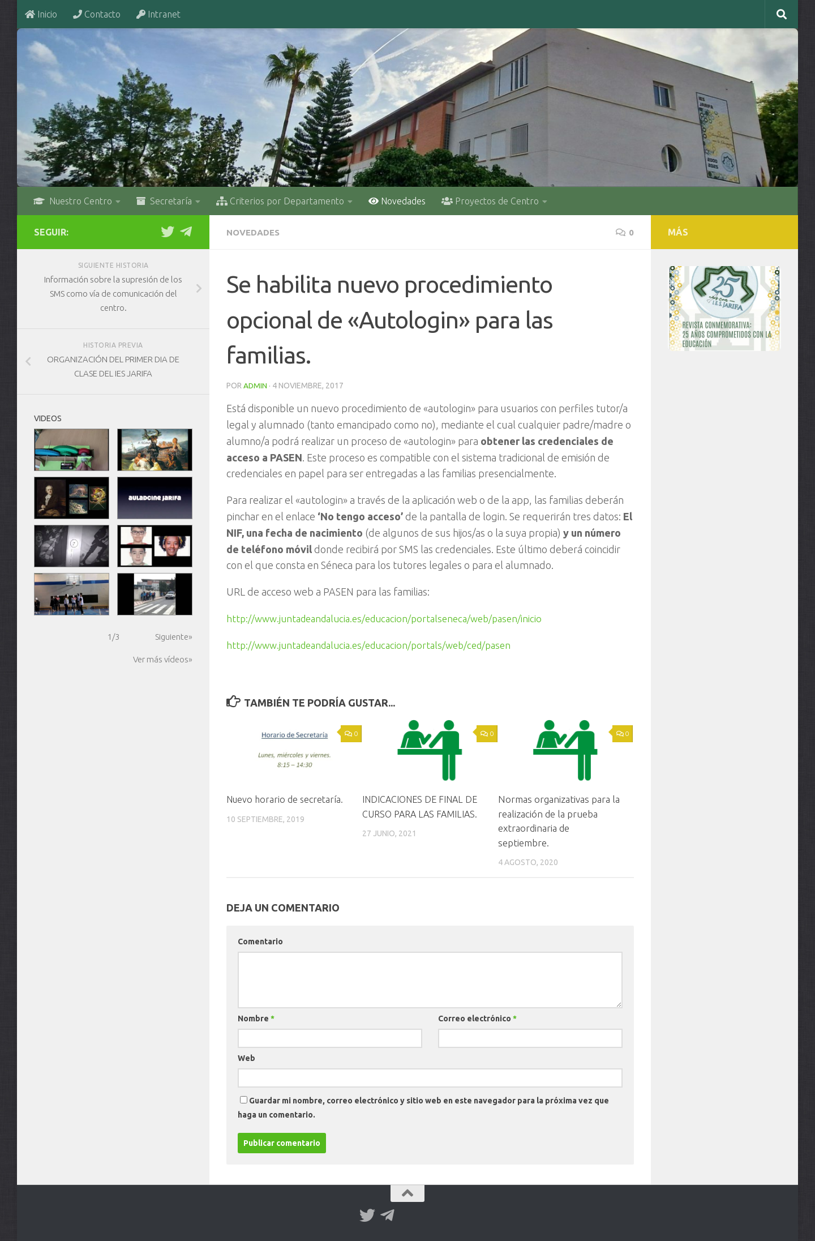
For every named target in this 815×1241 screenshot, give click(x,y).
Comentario (260, 940)
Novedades (397, 201)
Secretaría (164, 201)
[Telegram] (185, 231)
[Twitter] (167, 231)
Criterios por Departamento (280, 201)
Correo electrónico (477, 1017)
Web (246, 1057)
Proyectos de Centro (490, 201)
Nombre (256, 1017)
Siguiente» (173, 636)
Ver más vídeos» (162, 659)
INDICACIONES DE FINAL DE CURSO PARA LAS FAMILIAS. (416, 813)
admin (255, 385)
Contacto (97, 14)
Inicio (41, 14)
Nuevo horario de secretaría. (287, 798)
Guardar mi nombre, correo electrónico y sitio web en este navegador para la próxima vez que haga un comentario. (423, 1107)
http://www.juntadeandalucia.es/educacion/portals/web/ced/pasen (377, 644)
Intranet (158, 14)
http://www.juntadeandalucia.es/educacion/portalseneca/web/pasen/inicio (393, 617)
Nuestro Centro (72, 201)
